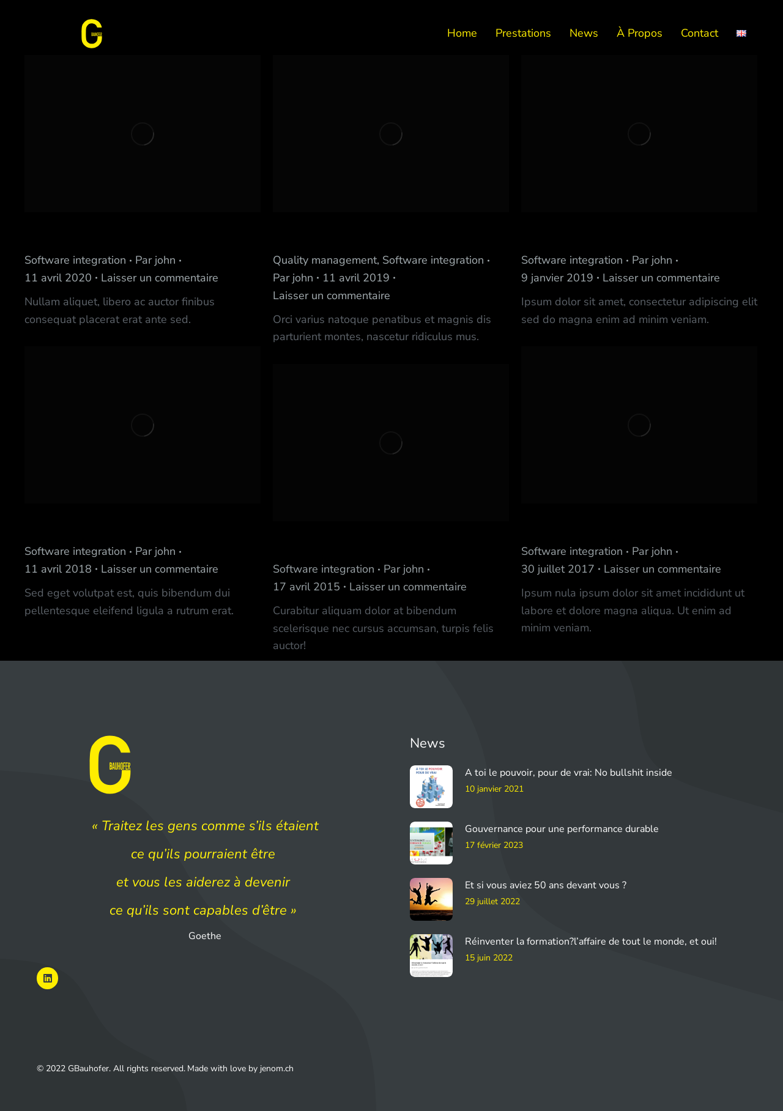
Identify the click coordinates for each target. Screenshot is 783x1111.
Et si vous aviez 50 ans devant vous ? (545, 885)
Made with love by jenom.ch (240, 1068)
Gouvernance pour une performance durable (562, 829)
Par (155, 260)
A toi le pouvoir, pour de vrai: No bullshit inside (568, 772)
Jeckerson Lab (74, 234)
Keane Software (81, 526)
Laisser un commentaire (159, 277)
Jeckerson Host (574, 526)
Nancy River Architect (349, 234)
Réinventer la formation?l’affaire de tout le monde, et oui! (591, 941)
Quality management (325, 260)
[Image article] (431, 786)
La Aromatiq (565, 234)
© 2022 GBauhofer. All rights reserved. (111, 1068)
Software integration (75, 260)
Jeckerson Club (326, 543)
